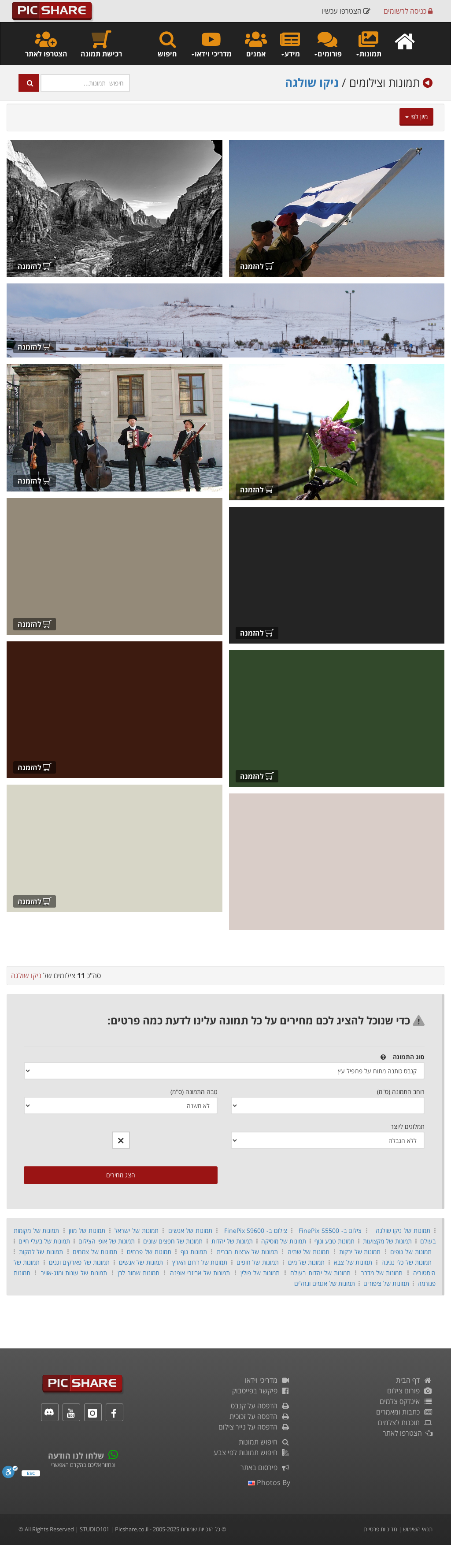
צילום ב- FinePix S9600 (255, 1230)
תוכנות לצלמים (405, 1422)
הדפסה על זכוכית (259, 1416)
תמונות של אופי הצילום (106, 1241)
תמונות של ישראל (136, 1230)
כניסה (408, 11)
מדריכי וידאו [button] (211, 44)
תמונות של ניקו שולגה (403, 1230)
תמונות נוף (194, 1251)
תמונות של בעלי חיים (44, 1241)
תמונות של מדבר (382, 1273)
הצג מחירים (120, 1175)
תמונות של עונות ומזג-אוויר (74, 1273)
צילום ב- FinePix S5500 (330, 1230)
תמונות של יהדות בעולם (320, 1273)
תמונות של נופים (410, 1251)
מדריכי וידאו (267, 1380)
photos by (269, 1482)
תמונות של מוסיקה (283, 1241)
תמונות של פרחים (149, 1251)
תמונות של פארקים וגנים (79, 1262)
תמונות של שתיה (308, 1251)
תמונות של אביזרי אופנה (200, 1273)
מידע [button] (290, 44)
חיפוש (167, 44)
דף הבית (414, 1380)
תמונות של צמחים (95, 1251)
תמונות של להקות (41, 1251)
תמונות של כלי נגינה (406, 1262)
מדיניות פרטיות (380, 1529)
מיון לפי (416, 116)
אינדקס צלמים (406, 1401)
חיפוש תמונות (264, 1442)
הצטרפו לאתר (46, 44)
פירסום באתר (265, 1467)
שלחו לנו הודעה (76, 1455)
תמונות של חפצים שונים (173, 1241)
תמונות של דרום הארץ (199, 1262)
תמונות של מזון (87, 1230)
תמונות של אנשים (190, 1230)
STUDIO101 (94, 1529)
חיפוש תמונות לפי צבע (252, 1452)
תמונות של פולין (260, 1273)
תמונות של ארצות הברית (247, 1251)
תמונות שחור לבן (138, 1273)
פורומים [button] (327, 44)
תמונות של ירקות (360, 1251)
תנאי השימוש (418, 1529)
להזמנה (257, 266)
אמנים (256, 44)
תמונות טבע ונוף (334, 1241)
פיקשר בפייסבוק (261, 1391)
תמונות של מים (306, 1262)
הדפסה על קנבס (260, 1406)
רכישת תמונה (101, 44)
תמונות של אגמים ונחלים (324, 1283)
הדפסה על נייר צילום (254, 1427)
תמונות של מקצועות (387, 1241)
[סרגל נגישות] (10, 1474)
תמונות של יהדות (232, 1241)
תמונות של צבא (353, 1262)
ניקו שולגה (312, 82)
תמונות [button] (368, 44)
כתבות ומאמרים (404, 1412)
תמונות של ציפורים (386, 1283)
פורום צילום (410, 1391)
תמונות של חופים (258, 1262)
